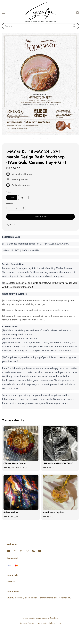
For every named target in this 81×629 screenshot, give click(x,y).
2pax (23, 197)
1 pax (8, 192)
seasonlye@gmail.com (54, 399)
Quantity (9, 203)
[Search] (74, 26)
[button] (3, 12)
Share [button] (10, 224)
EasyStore (54, 618)
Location (11, 581)
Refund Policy (55, 623)
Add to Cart (40, 216)
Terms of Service (27, 623)
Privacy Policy (42, 623)
